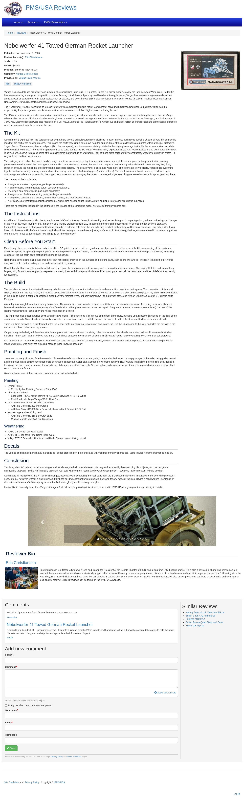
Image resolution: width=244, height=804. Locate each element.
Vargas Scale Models (27, 73)
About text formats (165, 692)
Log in (237, 794)
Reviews (21, 32)
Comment (10, 667)
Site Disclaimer (12, 782)
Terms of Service (74, 757)
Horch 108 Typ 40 (195, 625)
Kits (7, 83)
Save (11, 748)
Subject (9, 654)
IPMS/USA (59, 782)
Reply (10, 637)
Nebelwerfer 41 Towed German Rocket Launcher (50, 624)
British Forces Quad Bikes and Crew (204, 622)
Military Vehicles (22, 83)
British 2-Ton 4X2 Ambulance (200, 615)
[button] (122, 521)
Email (8, 722)
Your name (11, 710)
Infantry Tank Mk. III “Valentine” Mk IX (205, 612)
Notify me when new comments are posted (28, 705)
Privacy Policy (57, 757)
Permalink (12, 617)
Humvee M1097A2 (195, 619)
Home (10, 32)
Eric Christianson (34, 57)
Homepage (11, 734)
